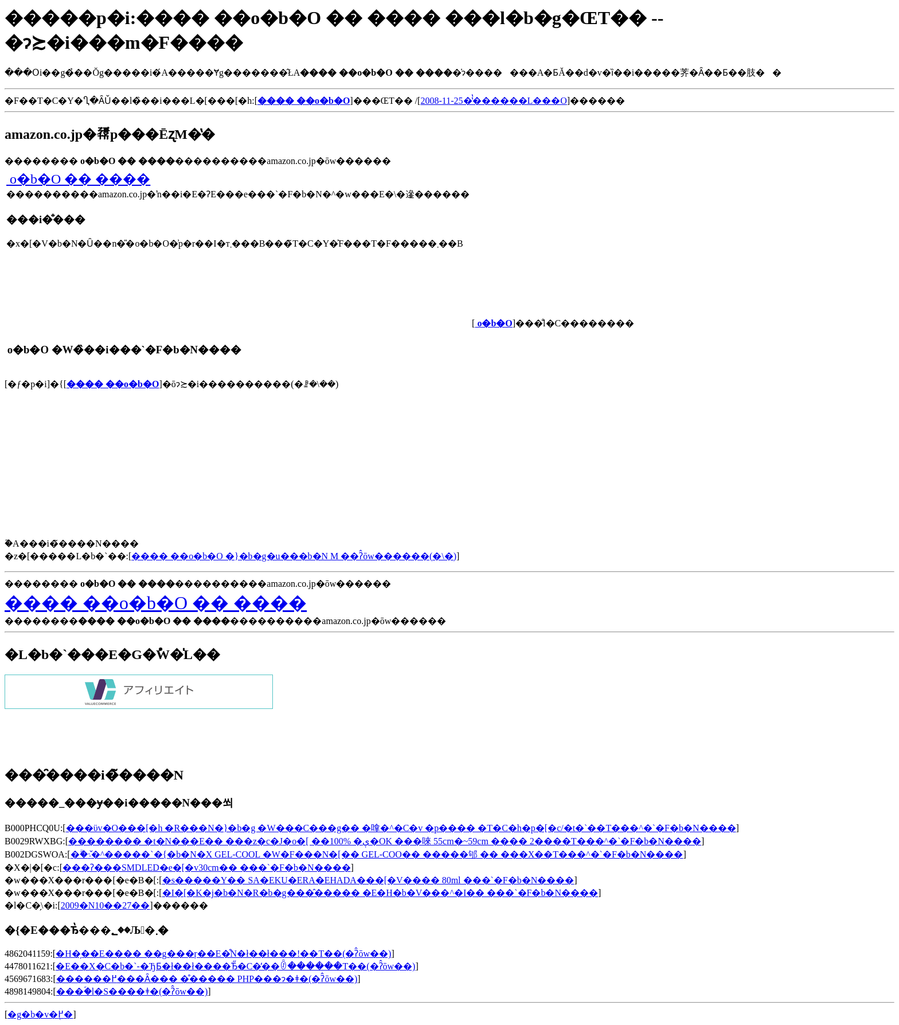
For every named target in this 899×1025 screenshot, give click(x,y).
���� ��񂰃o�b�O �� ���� (78, 179)
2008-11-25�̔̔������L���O (493, 101)
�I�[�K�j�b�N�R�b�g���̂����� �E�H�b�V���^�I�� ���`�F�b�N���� (380, 893)
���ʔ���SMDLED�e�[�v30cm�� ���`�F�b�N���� (206, 867)
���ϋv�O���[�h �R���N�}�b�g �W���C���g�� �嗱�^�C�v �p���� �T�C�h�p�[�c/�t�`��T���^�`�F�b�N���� (401, 828)
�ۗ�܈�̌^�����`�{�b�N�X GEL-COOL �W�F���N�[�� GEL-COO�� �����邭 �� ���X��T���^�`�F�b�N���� (377, 854)
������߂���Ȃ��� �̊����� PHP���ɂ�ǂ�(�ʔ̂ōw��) (207, 979)
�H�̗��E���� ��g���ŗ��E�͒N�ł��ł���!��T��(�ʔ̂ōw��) (223, 953)
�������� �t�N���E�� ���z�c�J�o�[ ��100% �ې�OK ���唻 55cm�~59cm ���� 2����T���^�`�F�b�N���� (384, 841)
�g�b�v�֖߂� (40, 1014)
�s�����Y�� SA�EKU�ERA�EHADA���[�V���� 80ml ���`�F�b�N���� (368, 880)
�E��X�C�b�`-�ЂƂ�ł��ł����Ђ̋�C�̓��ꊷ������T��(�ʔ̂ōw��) (235, 966)
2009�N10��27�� (105, 905)
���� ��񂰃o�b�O (113, 384)
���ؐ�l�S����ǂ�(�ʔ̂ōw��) (132, 991)
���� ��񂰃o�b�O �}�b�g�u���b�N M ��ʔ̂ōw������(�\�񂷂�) (293, 556)
